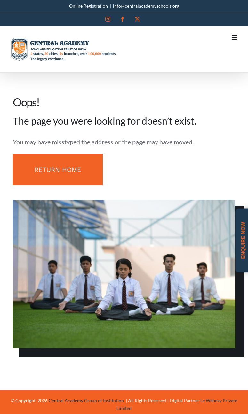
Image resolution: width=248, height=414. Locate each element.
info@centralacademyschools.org (146, 6)
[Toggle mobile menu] (235, 37)
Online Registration (88, 6)
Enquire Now (243, 240)
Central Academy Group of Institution (87, 400)
